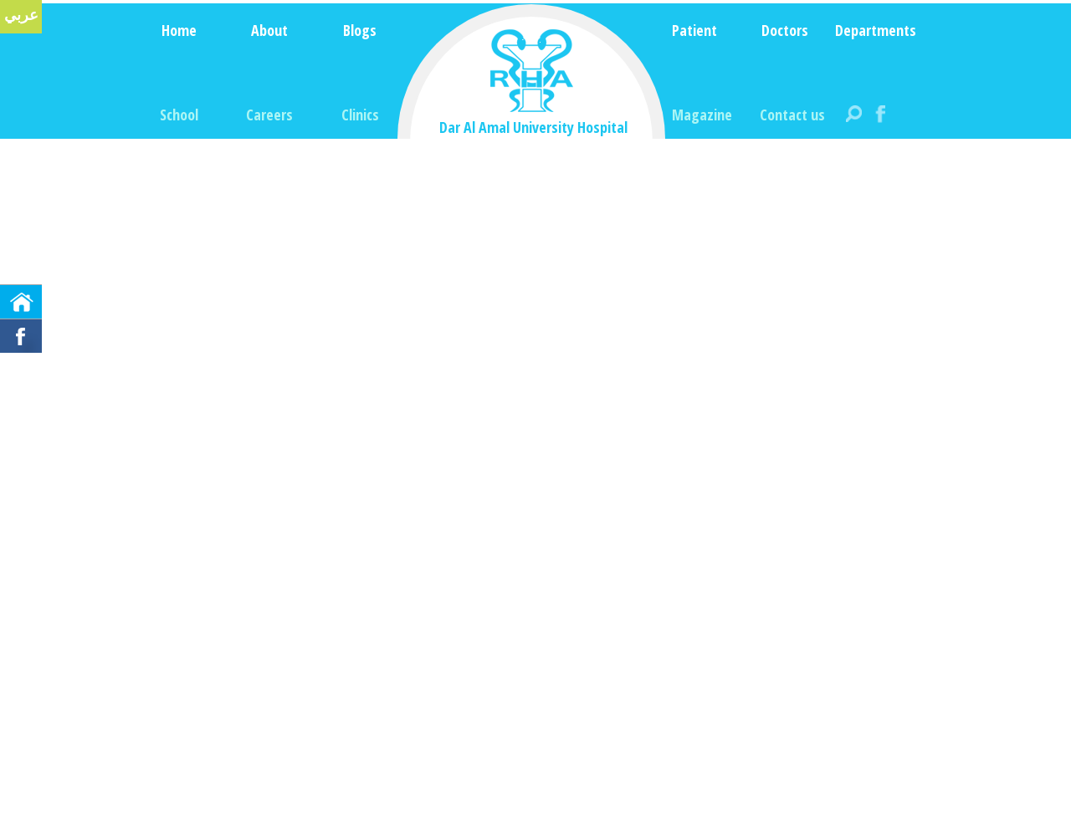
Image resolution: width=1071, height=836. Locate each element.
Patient (694, 30)
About (269, 30)
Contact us (792, 114)
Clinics (360, 114)
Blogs (360, 30)
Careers (269, 114)
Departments (875, 30)
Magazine (702, 114)
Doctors (784, 30)
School (179, 114)
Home (179, 30)
